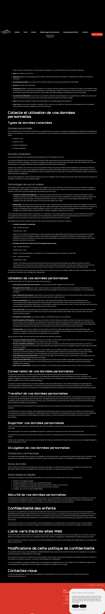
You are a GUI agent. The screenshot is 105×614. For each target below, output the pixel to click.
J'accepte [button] (75, 606)
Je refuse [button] (83, 606)
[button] (55, 36)
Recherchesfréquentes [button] (50, 36)
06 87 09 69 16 (97, 34)
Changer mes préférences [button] (79, 609)
